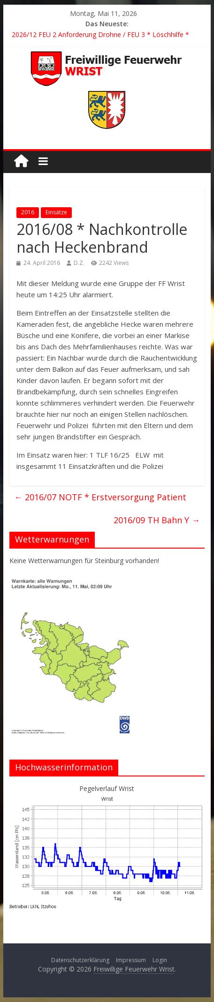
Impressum (131, 960)
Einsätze (56, 212)
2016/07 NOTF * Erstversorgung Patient (100, 497)
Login (160, 960)
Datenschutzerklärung (80, 960)
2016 (27, 212)
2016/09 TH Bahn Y (157, 520)
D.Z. (79, 263)
